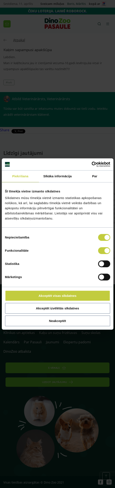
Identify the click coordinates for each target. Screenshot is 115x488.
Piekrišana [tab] (20, 176)
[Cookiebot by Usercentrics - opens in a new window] (91, 164)
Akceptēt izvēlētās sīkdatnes (57, 308)
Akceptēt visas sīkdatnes (57, 295)
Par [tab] (94, 176)
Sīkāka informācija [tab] (57, 176)
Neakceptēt (57, 321)
